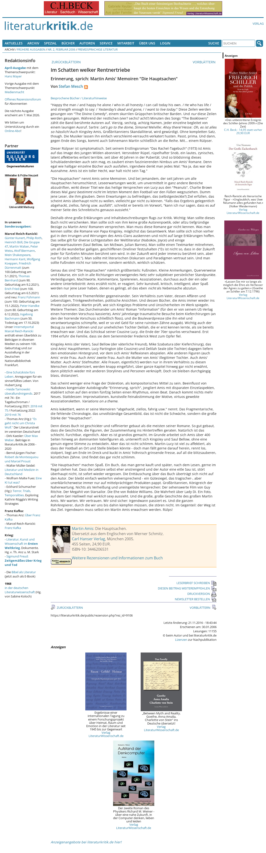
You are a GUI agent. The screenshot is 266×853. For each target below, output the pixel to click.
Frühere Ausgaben (31, 49)
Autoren (87, 43)
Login (165, 43)
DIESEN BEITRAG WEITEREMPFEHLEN (187, 588)
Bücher (68, 43)
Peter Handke (29, 306)
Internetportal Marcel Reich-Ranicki (19, 329)
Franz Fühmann (29, 297)
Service (106, 43)
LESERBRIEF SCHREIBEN (196, 583)
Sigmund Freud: (23, 560)
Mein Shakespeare (17, 255)
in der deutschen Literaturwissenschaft (20, 590)
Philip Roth (34, 238)
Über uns (147, 43)
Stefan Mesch (71, 86)
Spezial (50, 43)
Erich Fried (12, 289)
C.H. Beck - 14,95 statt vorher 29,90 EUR (243, 131)
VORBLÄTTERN (205, 62)
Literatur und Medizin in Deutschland (21, 472)
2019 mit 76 (13, 414)
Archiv (33, 43)
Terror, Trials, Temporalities (18, 493)
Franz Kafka (13, 528)
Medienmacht (14, 92)
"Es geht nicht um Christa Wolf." (21, 423)
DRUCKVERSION (202, 594)
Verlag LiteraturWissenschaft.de (106, 734)
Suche (213, 43)
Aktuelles (14, 43)
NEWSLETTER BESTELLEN (196, 599)
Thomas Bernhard (17, 278)
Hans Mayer (13, 76)
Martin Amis (82, 528)
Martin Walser (19, 246)
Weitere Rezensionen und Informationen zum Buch (117, 558)
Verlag (258, 23)
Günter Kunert (15, 238)
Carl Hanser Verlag (88, 538)
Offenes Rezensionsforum (23, 99)
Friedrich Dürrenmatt (18, 265)
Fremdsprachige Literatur (98, 49)
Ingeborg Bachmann (19, 316)
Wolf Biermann (24, 250)
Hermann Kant (15, 259)
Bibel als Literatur (24, 572)
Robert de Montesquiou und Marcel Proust (21, 459)
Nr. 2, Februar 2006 (61, 49)
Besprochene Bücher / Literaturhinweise (79, 98)
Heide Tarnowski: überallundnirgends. (19, 391)
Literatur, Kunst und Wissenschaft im (21, 543)
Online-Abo (12, 131)
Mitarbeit (125, 43)
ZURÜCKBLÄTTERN (66, 62)
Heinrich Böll (13, 242)
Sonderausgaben (17, 226)
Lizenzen (181, 639)
